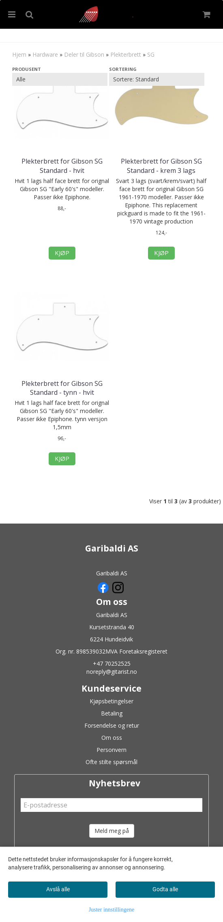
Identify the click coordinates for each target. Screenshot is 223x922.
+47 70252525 (112, 663)
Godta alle (165, 889)
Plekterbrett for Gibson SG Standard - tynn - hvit (62, 388)
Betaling (111, 713)
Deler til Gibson (84, 54)
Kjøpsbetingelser (111, 701)
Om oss (111, 737)
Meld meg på (111, 831)
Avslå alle (58, 889)
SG (150, 54)
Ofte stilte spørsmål (111, 762)
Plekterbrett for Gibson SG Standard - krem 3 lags (161, 166)
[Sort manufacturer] (59, 79)
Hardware (45, 54)
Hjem (19, 54)
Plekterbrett (125, 54)
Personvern (111, 750)
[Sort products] (156, 79)
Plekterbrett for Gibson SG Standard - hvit (62, 166)
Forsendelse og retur (111, 725)
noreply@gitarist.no (111, 671)
